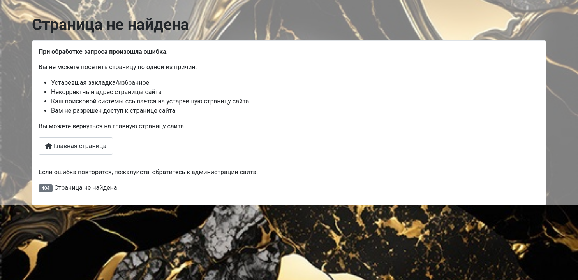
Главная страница (75, 146)
